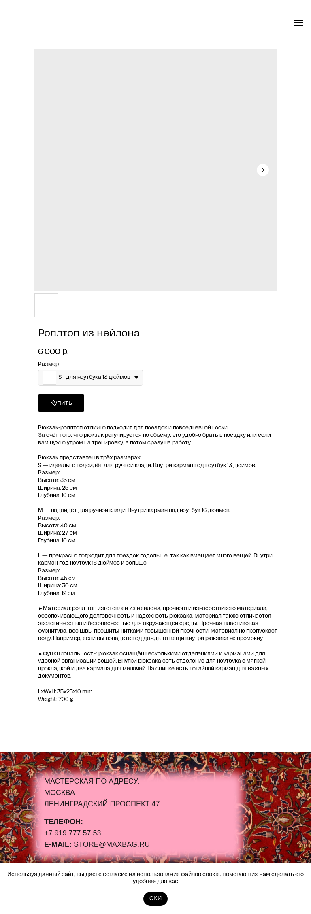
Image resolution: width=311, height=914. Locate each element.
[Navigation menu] (298, 23)
